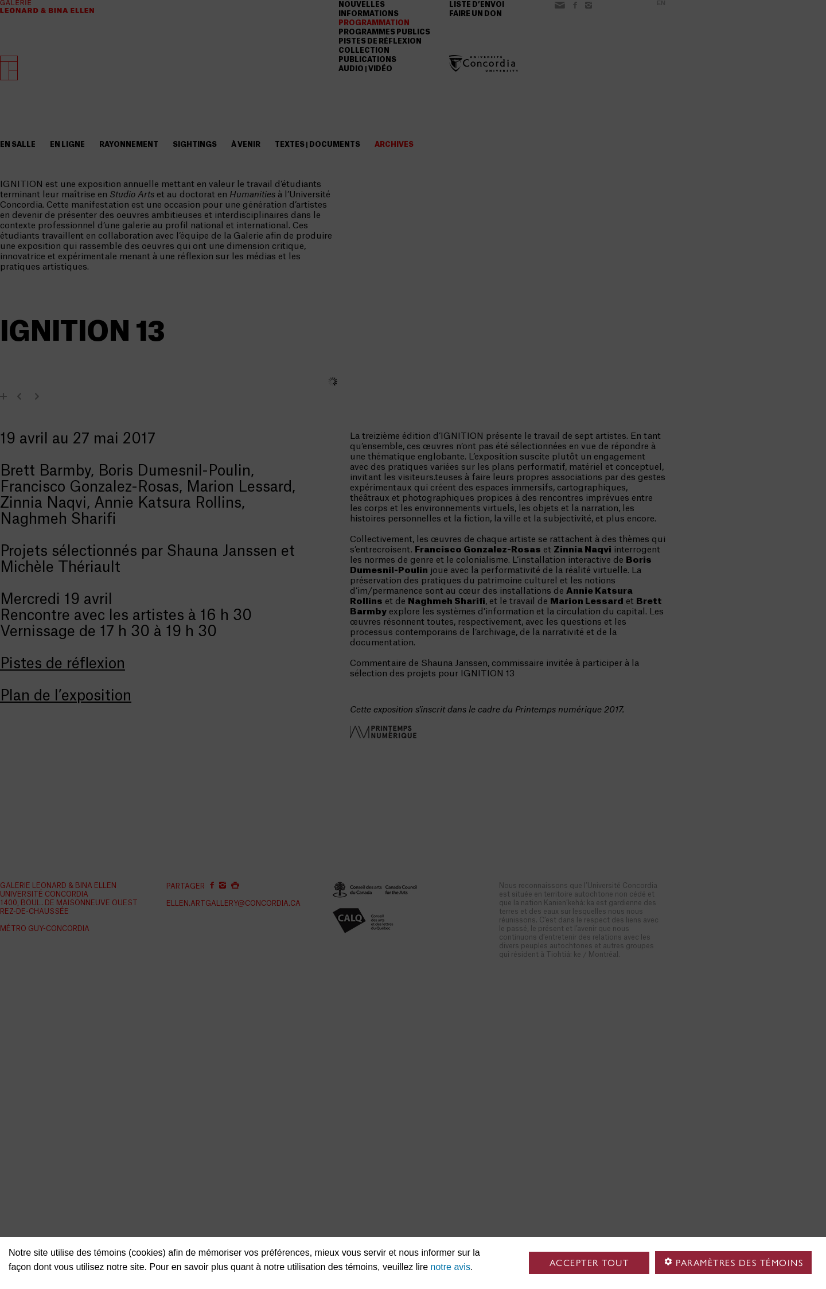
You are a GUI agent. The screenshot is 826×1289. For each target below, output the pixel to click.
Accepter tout (589, 1262)
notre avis (450, 1267)
